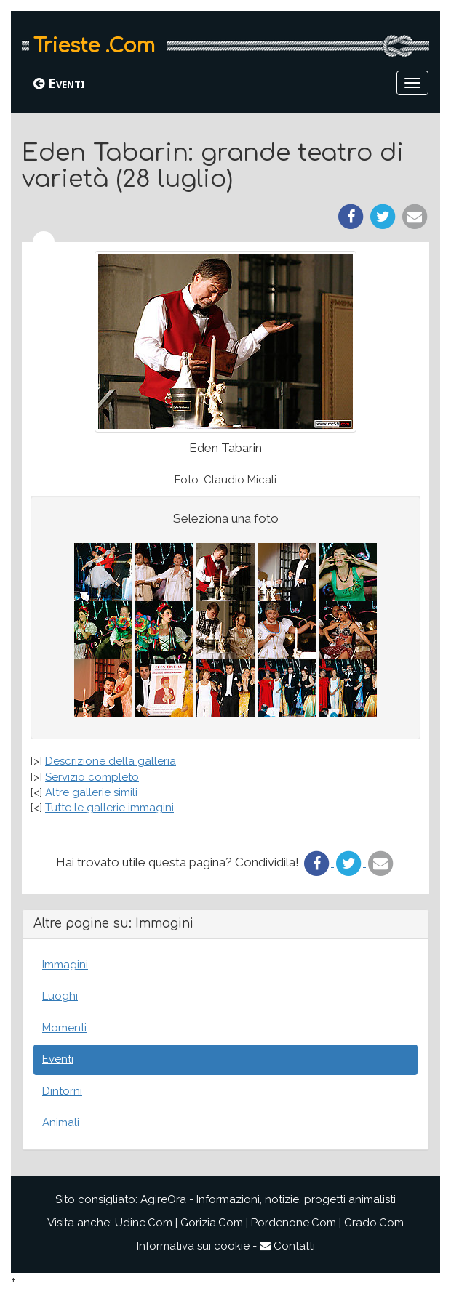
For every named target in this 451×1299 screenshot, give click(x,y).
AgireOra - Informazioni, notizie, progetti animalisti (268, 1199)
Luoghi (60, 995)
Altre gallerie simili (91, 792)
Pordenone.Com (293, 1222)
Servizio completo (92, 777)
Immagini (65, 964)
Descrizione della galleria (110, 761)
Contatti (287, 1245)
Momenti (64, 1027)
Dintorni (62, 1091)
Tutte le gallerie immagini (109, 807)
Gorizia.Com (211, 1222)
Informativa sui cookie (193, 1245)
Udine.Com (143, 1222)
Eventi (59, 83)
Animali (60, 1122)
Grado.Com (374, 1222)
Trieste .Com (94, 46)
